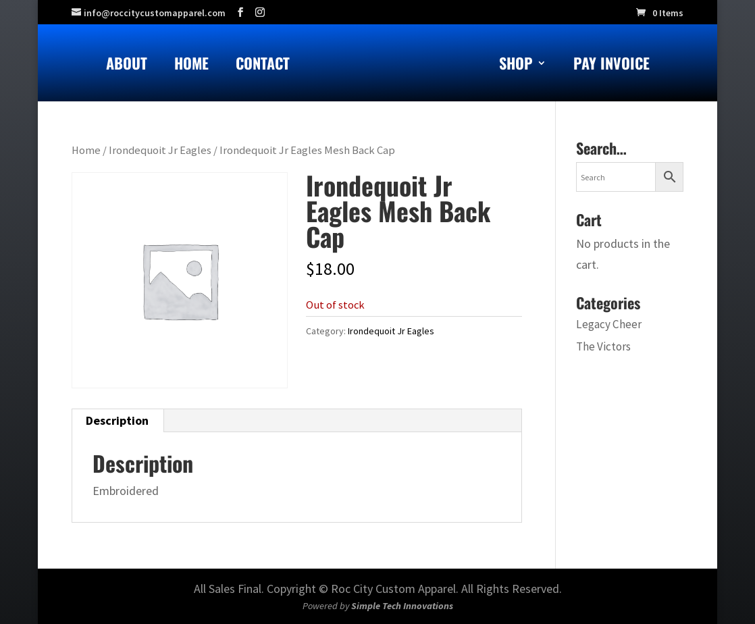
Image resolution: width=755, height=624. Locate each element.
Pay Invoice (611, 66)
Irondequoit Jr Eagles (160, 150)
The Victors (603, 346)
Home (191, 66)
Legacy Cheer (609, 324)
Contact (263, 66)
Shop (516, 66)
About (126, 66)
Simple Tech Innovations (402, 606)
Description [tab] (117, 420)
